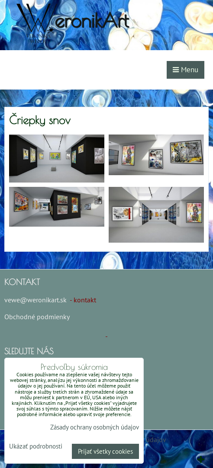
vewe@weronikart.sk (35, 299)
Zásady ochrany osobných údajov (94, 427)
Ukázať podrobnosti (35, 446)
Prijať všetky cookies (105, 451)
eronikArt (92, 20)
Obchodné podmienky (36, 316)
